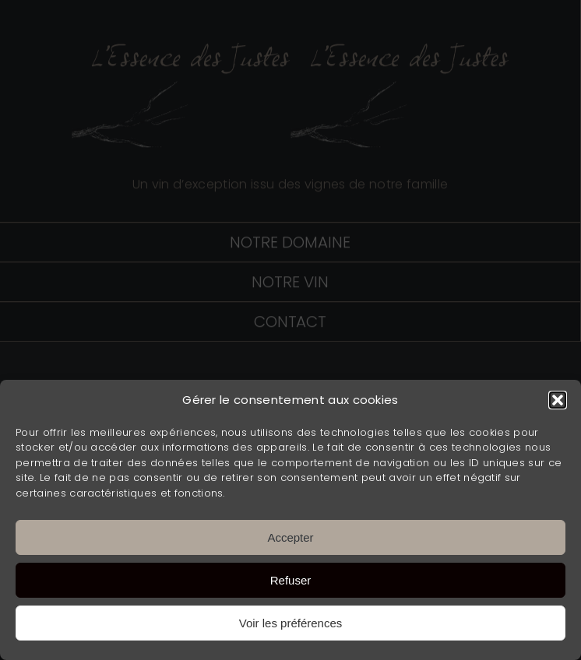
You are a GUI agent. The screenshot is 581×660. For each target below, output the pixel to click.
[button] (557, 400)
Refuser (291, 580)
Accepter (290, 537)
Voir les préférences (291, 623)
